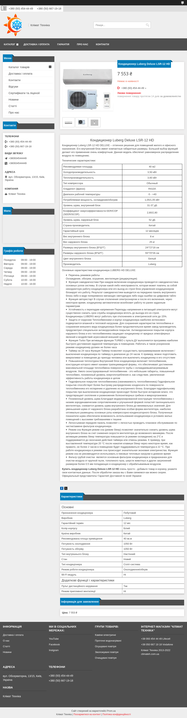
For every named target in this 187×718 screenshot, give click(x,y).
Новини (14, 99)
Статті (13, 106)
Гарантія (63, 44)
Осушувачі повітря (105, 646)
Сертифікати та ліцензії (24, 93)
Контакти (102, 44)
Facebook (54, 644)
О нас (6, 640)
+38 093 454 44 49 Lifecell (155, 638)
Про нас (82, 44)
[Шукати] (147, 25)
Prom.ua (111, 711)
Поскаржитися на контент (87, 714)
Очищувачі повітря (106, 657)
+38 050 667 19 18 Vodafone (157, 644)
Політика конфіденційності (117, 714)
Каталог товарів (19, 67)
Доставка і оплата (37, 44)
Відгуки (13, 86)
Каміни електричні (105, 634)
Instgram (54, 650)
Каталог (9, 44)
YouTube (54, 638)
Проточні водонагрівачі (108, 640)
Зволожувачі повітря (106, 652)
